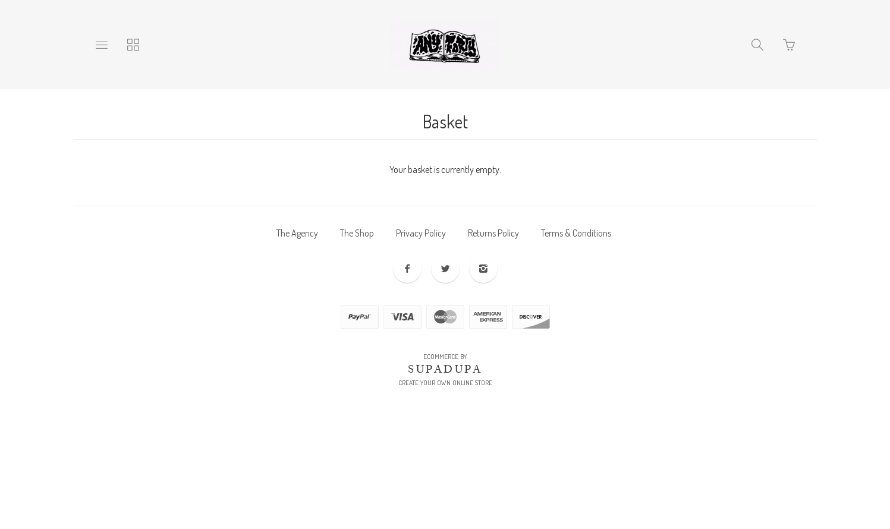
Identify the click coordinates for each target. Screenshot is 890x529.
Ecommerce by (445, 356)
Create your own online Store (445, 383)
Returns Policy (493, 233)
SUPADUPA (445, 369)
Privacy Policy (421, 233)
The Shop (357, 233)
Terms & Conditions (576, 233)
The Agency (297, 233)
